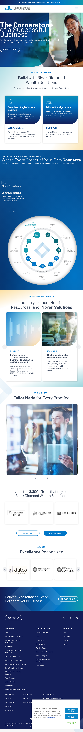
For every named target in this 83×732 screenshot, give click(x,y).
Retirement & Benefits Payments (16, 688)
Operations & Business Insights (15, 662)
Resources (66, 634)
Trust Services (10, 676)
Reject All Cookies (71, 716)
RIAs (37, 634)
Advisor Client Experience (13, 634)
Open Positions (28, 700)
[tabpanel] (41, 40)
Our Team (8, 704)
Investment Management (13, 658)
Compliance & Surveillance (14, 666)
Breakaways (40, 638)
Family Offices (41, 646)
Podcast (65, 638)
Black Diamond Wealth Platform (52, 696)
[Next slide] (78, 347)
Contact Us (14, 616)
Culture (25, 696)
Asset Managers (41, 654)
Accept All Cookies (71, 710)
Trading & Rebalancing (12, 654)
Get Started (55, 531)
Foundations (40, 664)
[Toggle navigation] (76, 8)
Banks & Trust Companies (45, 650)
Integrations (9, 644)
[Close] (76, 703)
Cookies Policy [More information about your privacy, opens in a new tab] (51, 717)
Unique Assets (10, 680)
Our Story (8, 696)
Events (65, 642)
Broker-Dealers (41, 642)
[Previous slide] (4, 347)
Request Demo (10, 49)
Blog (64, 631)
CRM (6, 631)
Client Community (42, 631)
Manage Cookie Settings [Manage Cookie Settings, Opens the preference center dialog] (71, 722)
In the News (9, 708)
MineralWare (9, 684)
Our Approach (9, 700)
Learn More (28, 531)
